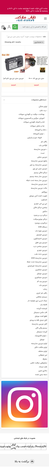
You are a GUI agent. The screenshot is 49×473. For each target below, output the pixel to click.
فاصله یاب (43, 304)
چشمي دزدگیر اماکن (40, 207)
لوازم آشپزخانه (38, 133)
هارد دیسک (43, 366)
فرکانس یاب (43, 145)
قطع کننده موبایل (41, 316)
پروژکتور (44, 192)
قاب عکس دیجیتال (40, 312)
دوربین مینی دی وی (40, 168)
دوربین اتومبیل (41, 234)
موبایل (42, 339)
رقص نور (44, 141)
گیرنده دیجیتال (42, 331)
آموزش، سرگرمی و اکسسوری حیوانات (31, 118)
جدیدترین (39, 42)
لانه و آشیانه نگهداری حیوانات (33, 122)
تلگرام (43, 446)
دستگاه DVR (42, 227)
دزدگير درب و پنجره (40, 215)
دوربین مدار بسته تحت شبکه (36, 180)
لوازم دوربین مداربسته (39, 343)
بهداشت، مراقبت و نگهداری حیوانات (31, 114)
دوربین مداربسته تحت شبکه (37, 262)
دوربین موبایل (42, 273)
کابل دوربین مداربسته (39, 324)
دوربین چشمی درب (40, 246)
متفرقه (45, 359)
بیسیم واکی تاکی (41, 328)
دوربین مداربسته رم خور (38, 165)
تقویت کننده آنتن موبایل (38, 196)
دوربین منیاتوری (41, 269)
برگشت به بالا (24, 461)
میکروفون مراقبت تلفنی (38, 362)
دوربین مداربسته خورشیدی (37, 265)
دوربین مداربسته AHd (39, 258)
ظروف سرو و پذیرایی (34, 137)
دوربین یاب (43, 285)
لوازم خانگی (43, 106)
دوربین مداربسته (40, 149)
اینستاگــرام (36, 446)
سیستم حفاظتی (41, 297)
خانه (44, 36)
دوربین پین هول (41, 242)
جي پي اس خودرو (40, 203)
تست (42, 153)
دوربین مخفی (42, 157)
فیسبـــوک (21, 446)
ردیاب (45, 289)
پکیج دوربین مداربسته (39, 161)
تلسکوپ (44, 199)
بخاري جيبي (42, 370)
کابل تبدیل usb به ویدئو (38, 320)
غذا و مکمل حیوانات (37, 126)
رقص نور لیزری (41, 293)
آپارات (28, 446)
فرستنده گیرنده (42, 308)
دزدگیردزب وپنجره (41, 223)
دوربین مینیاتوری (41, 277)
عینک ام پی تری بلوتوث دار (37, 300)
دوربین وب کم (42, 281)
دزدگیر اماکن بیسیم (40, 172)
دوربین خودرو (42, 250)
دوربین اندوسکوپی (40, 238)
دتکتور (44, 211)
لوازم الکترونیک (40, 335)
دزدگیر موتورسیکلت (40, 219)
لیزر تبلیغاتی (43, 355)
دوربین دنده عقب (40, 254)
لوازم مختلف (42, 351)
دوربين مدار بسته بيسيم (38, 176)
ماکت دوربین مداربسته (39, 188)
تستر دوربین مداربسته (39, 184)
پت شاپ (43, 110)
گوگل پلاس (13, 446)
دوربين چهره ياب (41, 230)
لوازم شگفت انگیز (41, 347)
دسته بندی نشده (41, 374)
